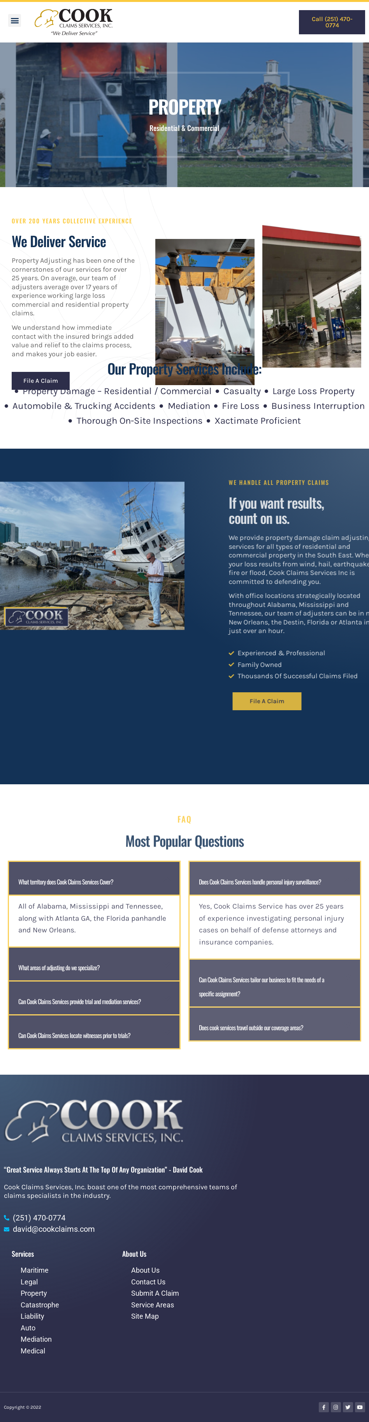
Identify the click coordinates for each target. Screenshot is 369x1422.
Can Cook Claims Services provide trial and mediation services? (79, 1001)
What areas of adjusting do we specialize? (59, 967)
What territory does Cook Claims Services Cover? (65, 881)
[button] (14, 20)
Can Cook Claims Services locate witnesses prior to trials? (74, 1035)
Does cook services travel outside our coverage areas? (251, 1027)
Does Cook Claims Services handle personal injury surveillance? (260, 881)
